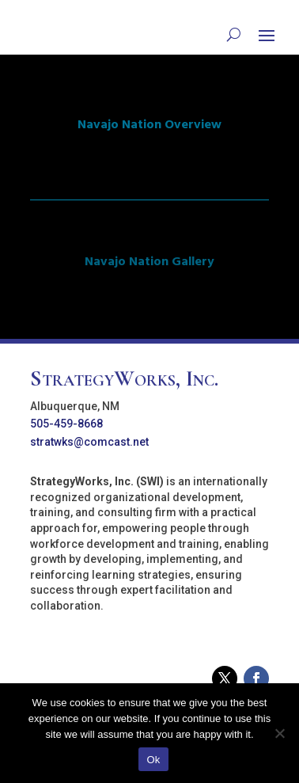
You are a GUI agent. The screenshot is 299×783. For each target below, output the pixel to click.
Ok (153, 760)
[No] (279, 733)
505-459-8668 (66, 423)
